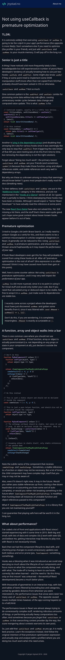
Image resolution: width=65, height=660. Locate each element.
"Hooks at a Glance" (28, 194)
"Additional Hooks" (11, 191)
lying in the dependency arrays (27, 142)
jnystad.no (11, 4)
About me (57, 3)
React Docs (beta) (19, 209)
